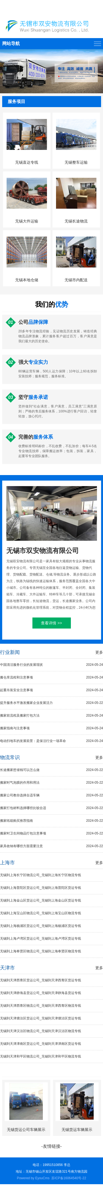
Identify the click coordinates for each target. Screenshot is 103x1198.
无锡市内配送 (76, 280)
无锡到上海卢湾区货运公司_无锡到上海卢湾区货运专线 (40, 938)
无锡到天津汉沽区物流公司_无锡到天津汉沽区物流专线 (40, 1031)
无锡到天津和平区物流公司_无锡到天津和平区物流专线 (40, 1056)
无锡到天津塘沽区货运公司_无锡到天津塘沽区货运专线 (40, 1018)
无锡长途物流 (76, 221)
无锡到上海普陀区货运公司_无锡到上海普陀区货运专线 (40, 888)
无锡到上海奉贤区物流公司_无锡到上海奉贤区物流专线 (40, 951)
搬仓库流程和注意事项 (51, 677)
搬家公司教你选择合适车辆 (51, 795)
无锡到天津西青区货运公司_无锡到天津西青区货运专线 (40, 980)
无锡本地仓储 (26, 280)
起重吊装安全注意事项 (51, 690)
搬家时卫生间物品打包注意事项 (51, 833)
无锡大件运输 (26, 221)
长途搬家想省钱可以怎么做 (51, 770)
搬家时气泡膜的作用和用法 (51, 782)
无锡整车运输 (76, 162)
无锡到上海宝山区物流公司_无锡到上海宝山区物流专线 (40, 913)
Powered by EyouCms (33, 1178)
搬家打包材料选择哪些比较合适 (51, 808)
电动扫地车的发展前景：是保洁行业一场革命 (51, 741)
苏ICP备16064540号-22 (68, 1178)
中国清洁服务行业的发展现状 (51, 665)
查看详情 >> (51, 623)
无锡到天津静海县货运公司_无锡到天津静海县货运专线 (40, 993)
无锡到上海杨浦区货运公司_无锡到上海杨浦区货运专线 (40, 926)
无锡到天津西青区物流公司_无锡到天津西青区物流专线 (40, 1006)
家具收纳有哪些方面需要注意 (51, 846)
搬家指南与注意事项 (51, 728)
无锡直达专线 (26, 162)
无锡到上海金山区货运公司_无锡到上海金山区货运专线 (40, 900)
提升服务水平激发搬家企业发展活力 (51, 703)
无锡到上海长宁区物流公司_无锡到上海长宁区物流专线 (40, 875)
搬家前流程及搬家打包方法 (51, 715)
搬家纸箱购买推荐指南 (51, 821)
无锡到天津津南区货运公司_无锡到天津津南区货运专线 (40, 1044)
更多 (99, 652)
